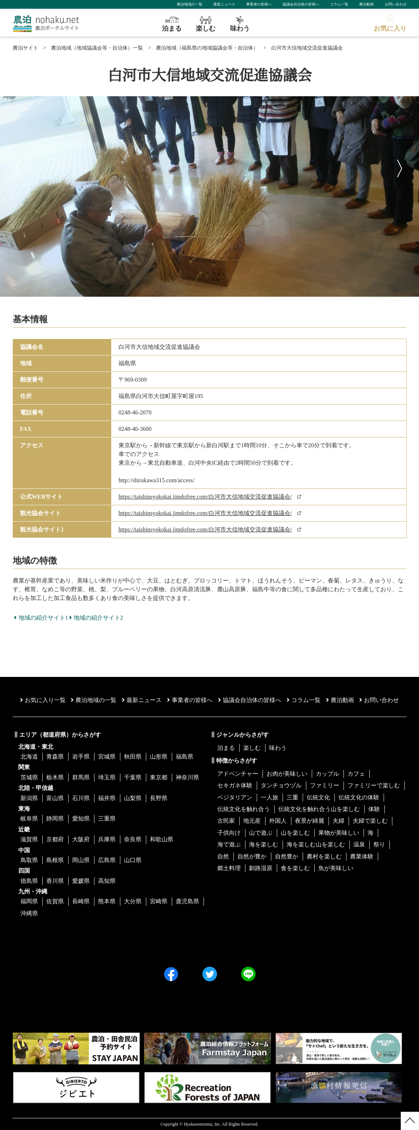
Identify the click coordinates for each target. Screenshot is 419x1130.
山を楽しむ (295, 833)
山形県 (158, 756)
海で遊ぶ (229, 844)
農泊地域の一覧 (189, 4)
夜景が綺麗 (309, 821)
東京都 (158, 777)
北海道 (29, 756)
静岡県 (55, 818)
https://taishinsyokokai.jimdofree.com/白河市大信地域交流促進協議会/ (205, 497)
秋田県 (132, 756)
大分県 (132, 901)
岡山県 (81, 860)
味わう (278, 748)
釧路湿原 (260, 868)
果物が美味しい (338, 833)
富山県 (55, 798)
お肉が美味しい (287, 774)
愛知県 (81, 818)
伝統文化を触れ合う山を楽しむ (319, 809)
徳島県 (29, 881)
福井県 (107, 798)
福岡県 (29, 901)
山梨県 (132, 798)
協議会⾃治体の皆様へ (249, 700)
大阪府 (81, 839)
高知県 (107, 881)
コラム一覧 (339, 4)
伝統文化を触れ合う (243, 809)
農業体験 (361, 856)
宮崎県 (158, 901)
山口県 (132, 860)
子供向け (229, 833)
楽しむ (252, 748)
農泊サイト (25, 48)
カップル (327, 774)
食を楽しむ (295, 868)
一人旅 (269, 797)
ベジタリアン (234, 797)
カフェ (356, 774)
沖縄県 (29, 913)
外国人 (278, 821)
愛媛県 (81, 881)
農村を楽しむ (324, 856)
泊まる (226, 748)
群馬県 (81, 777)
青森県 (55, 756)
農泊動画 (366, 4)
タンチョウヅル (281, 785)
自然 (223, 856)
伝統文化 (318, 797)
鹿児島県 (187, 901)
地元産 (252, 821)
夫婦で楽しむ (370, 821)
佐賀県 (55, 901)
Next (400, 166)
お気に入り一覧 (43, 700)
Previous (18, 166)
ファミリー (324, 785)
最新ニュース (224, 4)
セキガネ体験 (234, 785)
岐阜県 (29, 818)
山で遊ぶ (260, 833)
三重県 (107, 818)
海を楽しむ (263, 844)
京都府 (55, 839)
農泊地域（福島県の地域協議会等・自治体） (207, 48)
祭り (379, 844)
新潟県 (29, 798)
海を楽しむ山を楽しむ (316, 844)
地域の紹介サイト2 (96, 618)
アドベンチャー (237, 774)
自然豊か (286, 856)
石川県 (81, 798)
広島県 (107, 860)
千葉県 (132, 777)
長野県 (158, 798)
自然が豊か (252, 856)
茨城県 (29, 777)
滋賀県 (29, 839)
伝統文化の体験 (358, 797)
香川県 (55, 881)
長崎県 (81, 901)
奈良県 (132, 839)
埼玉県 (107, 777)
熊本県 (107, 901)
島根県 (55, 860)
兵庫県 (107, 839)
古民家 (226, 821)
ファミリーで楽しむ (374, 785)
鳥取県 (29, 860)
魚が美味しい (335, 868)
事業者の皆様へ (259, 4)
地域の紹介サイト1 (41, 618)
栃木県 (55, 777)
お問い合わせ (396, 4)
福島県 (184, 756)
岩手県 (81, 756)
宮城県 (107, 756)
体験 (374, 809)
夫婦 (338, 821)
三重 (292, 797)
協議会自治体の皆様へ (301, 4)
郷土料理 (229, 868)
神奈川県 (187, 777)
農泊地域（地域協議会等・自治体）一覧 (97, 48)
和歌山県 (161, 839)
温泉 (359, 844)
